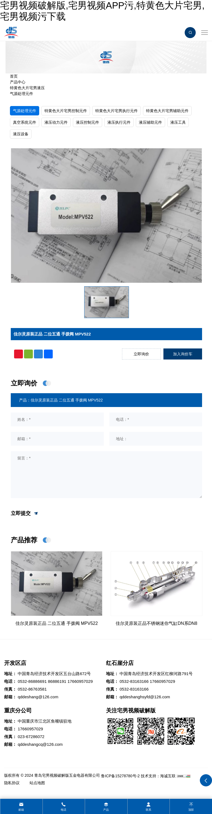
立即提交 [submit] (25, 513)
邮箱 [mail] (21, 809)
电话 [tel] (63, 809)
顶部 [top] (191, 809)
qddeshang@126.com (38, 696)
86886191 (57, 681)
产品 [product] (106, 809)
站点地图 (37, 783)
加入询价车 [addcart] (182, 354)
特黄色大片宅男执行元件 (116, 111)
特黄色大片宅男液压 (27, 88)
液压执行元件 (119, 122)
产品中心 (17, 82)
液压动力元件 (56, 122)
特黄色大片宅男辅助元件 (167, 111)
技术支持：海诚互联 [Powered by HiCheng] (158, 776)
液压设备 (20, 134)
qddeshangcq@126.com (40, 744)
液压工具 (178, 122)
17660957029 (80, 681)
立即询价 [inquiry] (141, 354)
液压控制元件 (87, 122)
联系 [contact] (148, 809)
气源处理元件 (21, 93)
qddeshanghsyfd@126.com (145, 696)
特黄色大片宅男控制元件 (65, 111)
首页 (14, 76)
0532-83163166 (134, 681)
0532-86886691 (32, 681)
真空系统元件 (24, 122)
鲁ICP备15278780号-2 (120, 776)
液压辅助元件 (150, 122)
